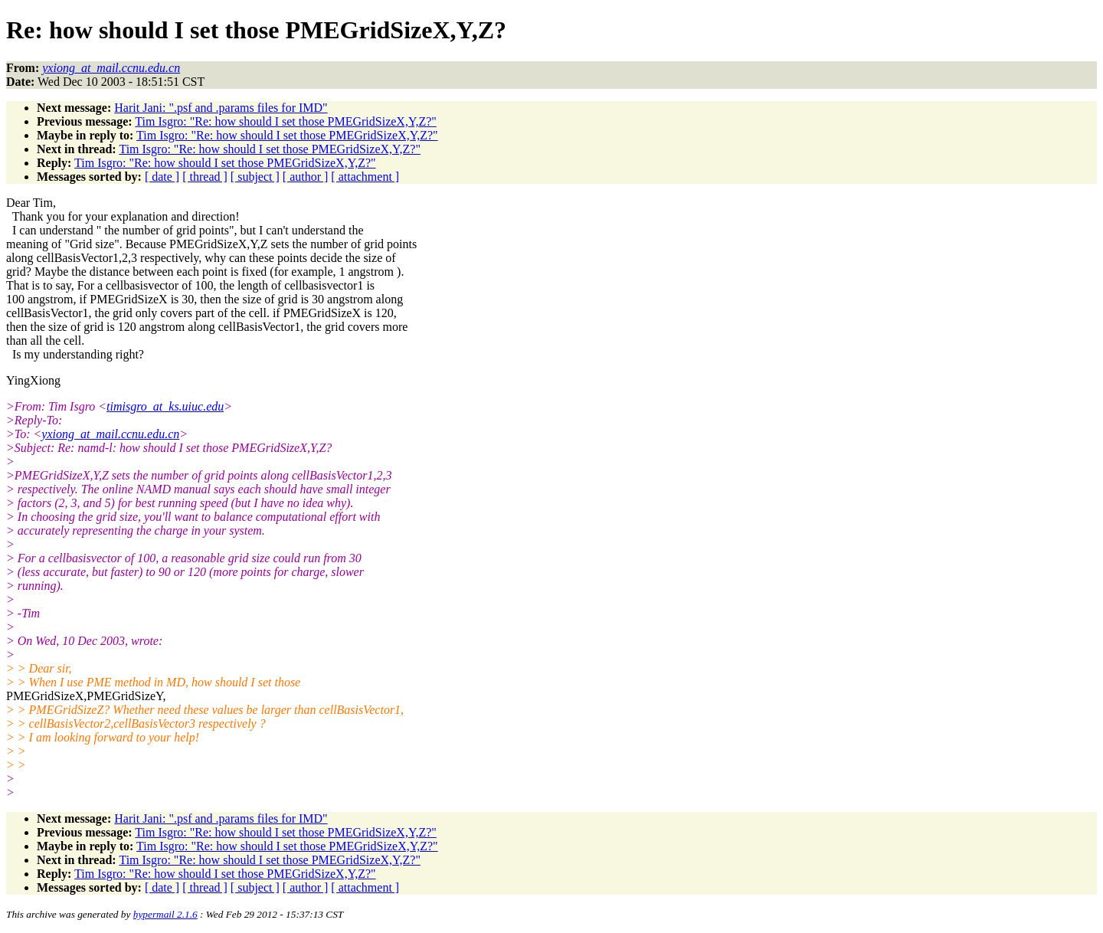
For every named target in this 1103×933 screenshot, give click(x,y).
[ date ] (162, 176)
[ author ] (306, 176)
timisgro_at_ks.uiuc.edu (165, 406)
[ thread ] (204, 176)
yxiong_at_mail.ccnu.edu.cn (110, 433)
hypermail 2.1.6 (165, 914)
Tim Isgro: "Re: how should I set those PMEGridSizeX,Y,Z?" (286, 121)
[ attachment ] (365, 176)
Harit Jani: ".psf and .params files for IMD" (220, 107)
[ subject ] (255, 176)
